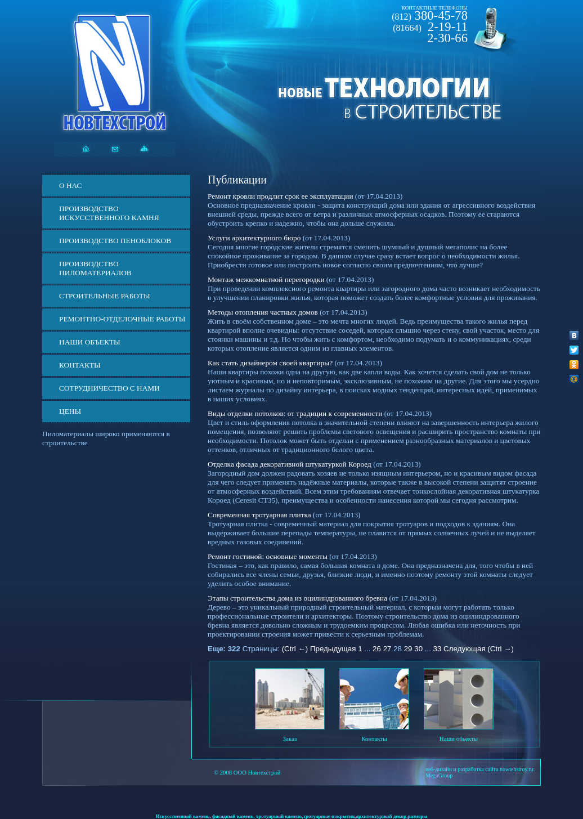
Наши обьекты (459, 738)
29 (408, 649)
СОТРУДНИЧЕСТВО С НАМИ (109, 388)
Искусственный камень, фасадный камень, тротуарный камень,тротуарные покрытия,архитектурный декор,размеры (292, 816)
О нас (70, 185)
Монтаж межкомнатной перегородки (266, 279)
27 (387, 649)
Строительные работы (104, 296)
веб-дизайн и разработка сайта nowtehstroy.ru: (480, 769)
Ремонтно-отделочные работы (122, 319)
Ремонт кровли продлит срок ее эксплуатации (280, 196)
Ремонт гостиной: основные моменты (268, 556)
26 (377, 649)
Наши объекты (89, 342)
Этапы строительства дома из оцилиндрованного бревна (297, 598)
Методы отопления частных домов (263, 312)
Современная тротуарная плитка (259, 515)
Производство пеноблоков (115, 240)
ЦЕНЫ (70, 411)
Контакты (80, 365)
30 (418, 649)
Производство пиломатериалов (95, 268)
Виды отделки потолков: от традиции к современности (295, 413)
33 (437, 649)
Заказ (290, 738)
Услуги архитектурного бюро (254, 238)
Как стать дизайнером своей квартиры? (270, 363)
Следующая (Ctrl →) (478, 649)
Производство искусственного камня (109, 213)
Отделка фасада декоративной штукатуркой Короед (289, 464)
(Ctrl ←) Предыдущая (319, 649)
